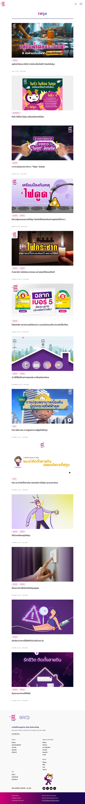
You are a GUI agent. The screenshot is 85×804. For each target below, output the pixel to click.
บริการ (13, 774)
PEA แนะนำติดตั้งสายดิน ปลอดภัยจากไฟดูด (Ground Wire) (35, 483)
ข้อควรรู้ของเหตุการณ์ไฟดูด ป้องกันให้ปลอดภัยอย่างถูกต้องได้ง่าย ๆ (38, 219)
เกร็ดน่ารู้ (15, 163)
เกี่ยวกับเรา (15, 779)
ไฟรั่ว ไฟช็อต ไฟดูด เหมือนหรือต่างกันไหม (28, 117)
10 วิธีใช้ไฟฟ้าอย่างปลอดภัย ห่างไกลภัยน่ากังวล (30, 377)
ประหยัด (14, 747)
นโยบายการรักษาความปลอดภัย (49, 795)
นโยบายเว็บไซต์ (15, 795)
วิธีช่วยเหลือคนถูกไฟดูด (21, 535)
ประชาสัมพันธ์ (46, 747)
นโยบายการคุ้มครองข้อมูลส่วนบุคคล (50, 798)
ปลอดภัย (15, 60)
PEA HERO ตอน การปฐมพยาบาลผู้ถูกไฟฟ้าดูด (30, 430)
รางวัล (44, 755)
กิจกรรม (44, 745)
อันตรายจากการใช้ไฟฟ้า (21, 693)
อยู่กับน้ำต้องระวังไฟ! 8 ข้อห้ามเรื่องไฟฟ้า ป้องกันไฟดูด (33, 64)
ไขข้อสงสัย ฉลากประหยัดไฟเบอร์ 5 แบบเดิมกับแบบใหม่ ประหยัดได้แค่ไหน (40, 325)
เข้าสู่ (50, 800)
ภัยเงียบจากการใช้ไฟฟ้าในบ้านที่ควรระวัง (28, 641)
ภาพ (43, 767)
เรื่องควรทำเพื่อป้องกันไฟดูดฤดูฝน (25, 588)
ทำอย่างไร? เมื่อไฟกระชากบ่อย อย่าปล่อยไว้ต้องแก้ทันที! (33, 272)
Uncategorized (16, 745)
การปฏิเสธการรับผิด (16, 798)
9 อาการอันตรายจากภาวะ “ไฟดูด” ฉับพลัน (28, 167)
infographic (16, 113)
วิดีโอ (43, 765)
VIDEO (14, 426)
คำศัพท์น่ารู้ (15, 777)
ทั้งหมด (14, 742)
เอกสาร (44, 769)
